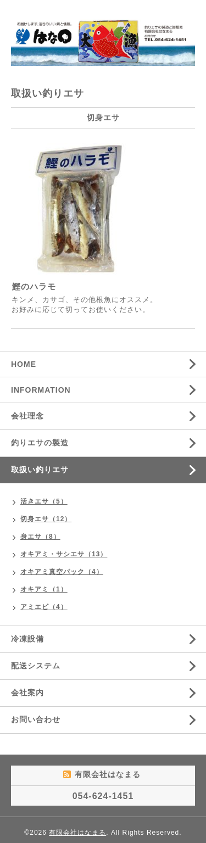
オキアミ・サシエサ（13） (63, 554)
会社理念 (27, 415)
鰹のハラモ (34, 286)
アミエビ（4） (44, 607)
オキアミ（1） (44, 589)
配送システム (35, 665)
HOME (23, 364)
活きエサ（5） (44, 501)
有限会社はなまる (77, 832)
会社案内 (27, 692)
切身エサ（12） (45, 519)
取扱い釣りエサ (40, 469)
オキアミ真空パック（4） (61, 572)
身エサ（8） (40, 536)
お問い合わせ (35, 719)
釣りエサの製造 (40, 442)
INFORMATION (41, 390)
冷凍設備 (27, 638)
